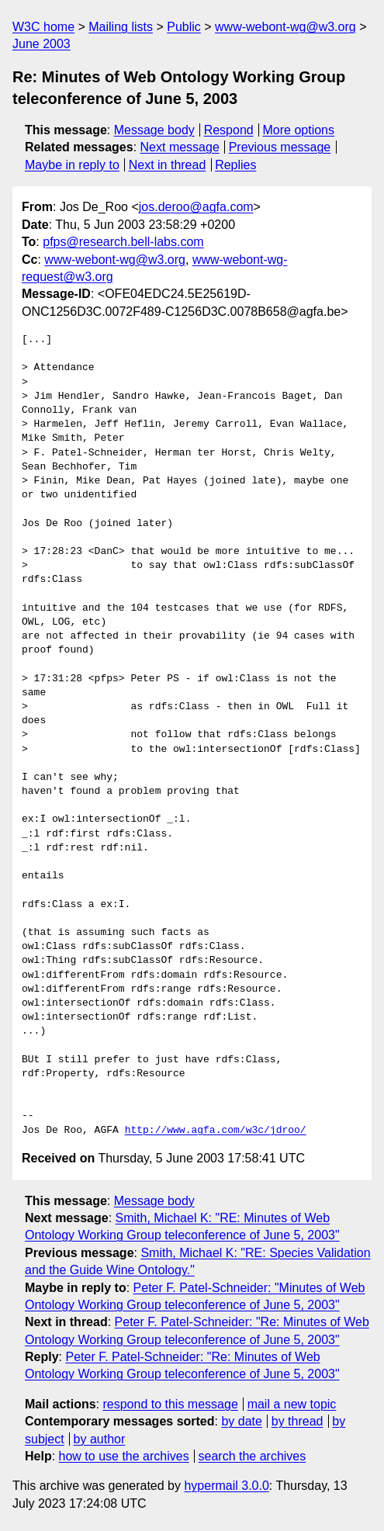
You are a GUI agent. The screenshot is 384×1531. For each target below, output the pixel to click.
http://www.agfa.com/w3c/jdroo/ (215, 1131)
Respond (229, 130)
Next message (180, 147)
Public (184, 26)
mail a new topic (292, 1404)
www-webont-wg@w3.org (285, 26)
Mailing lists (120, 26)
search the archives (252, 1456)
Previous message (280, 147)
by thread (297, 1421)
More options (299, 130)
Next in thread (167, 164)
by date (241, 1421)
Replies (235, 164)
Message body (154, 130)
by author (100, 1439)
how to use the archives (124, 1456)
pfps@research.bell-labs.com (123, 241)
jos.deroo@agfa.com (196, 206)
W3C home (43, 26)
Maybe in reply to (72, 164)
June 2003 (41, 43)
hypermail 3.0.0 (226, 1485)
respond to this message (169, 1404)
